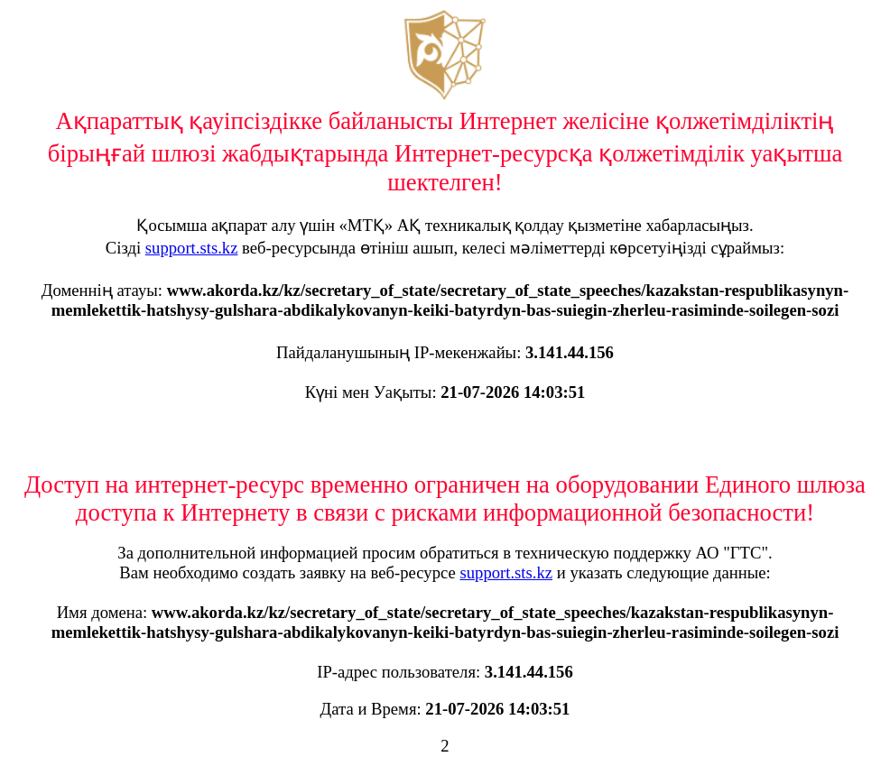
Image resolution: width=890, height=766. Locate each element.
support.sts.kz (191, 247)
